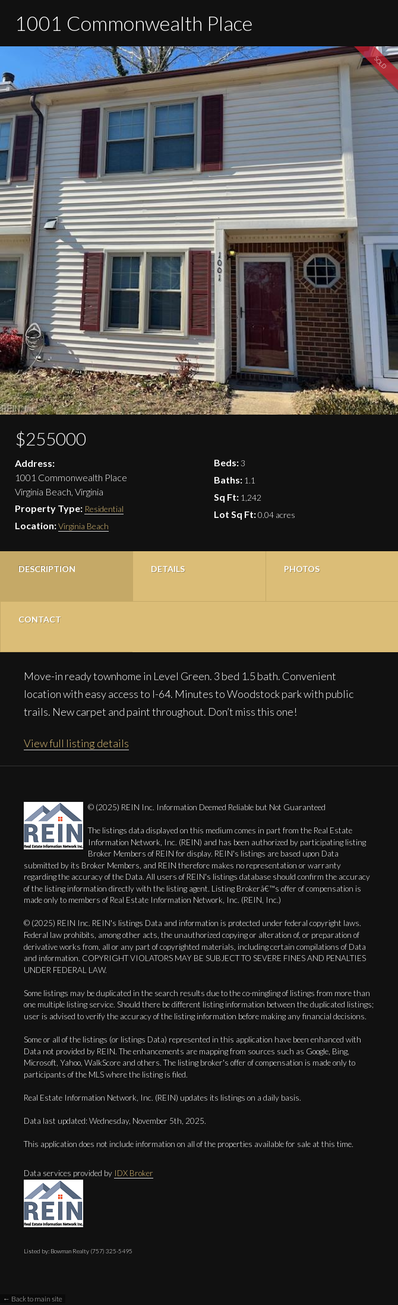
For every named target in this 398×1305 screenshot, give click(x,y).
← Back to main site (32, 1298)
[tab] (66, 576)
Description (46, 569)
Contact (39, 619)
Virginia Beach (83, 526)
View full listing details (76, 743)
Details (168, 569)
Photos (302, 569)
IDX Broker (133, 1173)
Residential (104, 509)
